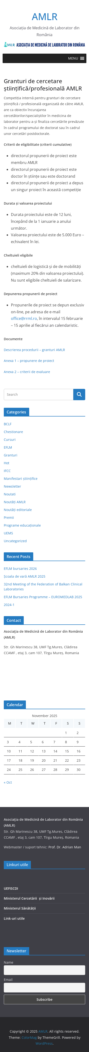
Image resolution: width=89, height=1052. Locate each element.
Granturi (10, 455)
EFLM (8, 447)
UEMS (8, 533)
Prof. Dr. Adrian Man (64, 847)
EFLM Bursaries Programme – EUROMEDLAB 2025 (43, 597)
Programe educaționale (22, 525)
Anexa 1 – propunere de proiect (29, 360)
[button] (73, 58)
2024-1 (9, 604)
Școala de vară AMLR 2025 (24, 576)
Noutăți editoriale (18, 509)
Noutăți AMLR (15, 502)
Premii (9, 517)
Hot (6, 463)
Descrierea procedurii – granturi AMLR (34, 350)
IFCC (7, 470)
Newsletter (12, 486)
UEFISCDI (11, 888)
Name (8, 962)
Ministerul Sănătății (20, 908)
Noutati (10, 494)
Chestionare (13, 431)
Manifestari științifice (20, 478)
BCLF (7, 424)
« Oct (8, 782)
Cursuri (10, 439)
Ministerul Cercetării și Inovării (29, 898)
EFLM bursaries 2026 (20, 568)
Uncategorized (15, 541)
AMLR (44, 16)
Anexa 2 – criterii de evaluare (27, 371)
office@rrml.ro (24, 318)
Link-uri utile (14, 918)
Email (8, 979)
